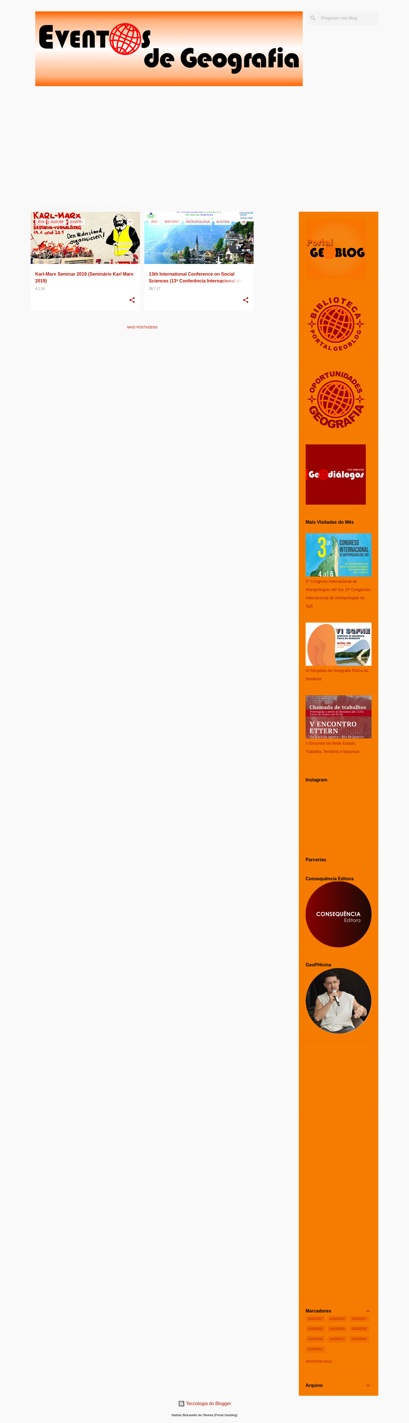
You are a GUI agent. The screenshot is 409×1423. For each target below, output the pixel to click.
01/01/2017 (315, 1318)
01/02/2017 (359, 1318)
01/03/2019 (315, 1349)
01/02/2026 (315, 1339)
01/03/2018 (359, 1339)
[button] (132, 301)
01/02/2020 (359, 1328)
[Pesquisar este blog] (348, 18)
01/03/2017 (337, 1339)
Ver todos (239, 201)
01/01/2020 (337, 1318)
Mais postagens (142, 327)
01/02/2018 (315, 1328)
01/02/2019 (337, 1328)
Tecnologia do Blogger (204, 1403)
